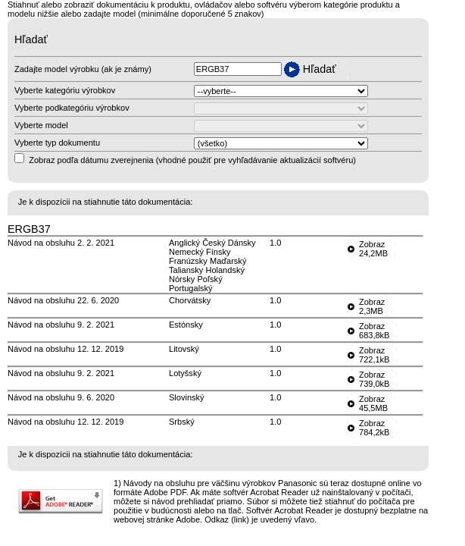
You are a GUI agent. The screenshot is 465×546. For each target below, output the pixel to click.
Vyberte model (41, 125)
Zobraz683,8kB (374, 331)
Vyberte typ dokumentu (57, 142)
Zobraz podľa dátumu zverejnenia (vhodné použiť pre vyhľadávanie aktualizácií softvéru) (192, 160)
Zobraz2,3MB (372, 306)
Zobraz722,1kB (374, 355)
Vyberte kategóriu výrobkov (64, 90)
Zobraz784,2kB (374, 428)
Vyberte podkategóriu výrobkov (72, 107)
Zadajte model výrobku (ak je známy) (82, 69)
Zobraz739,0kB (374, 379)
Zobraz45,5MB (373, 403)
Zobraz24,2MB (373, 249)
